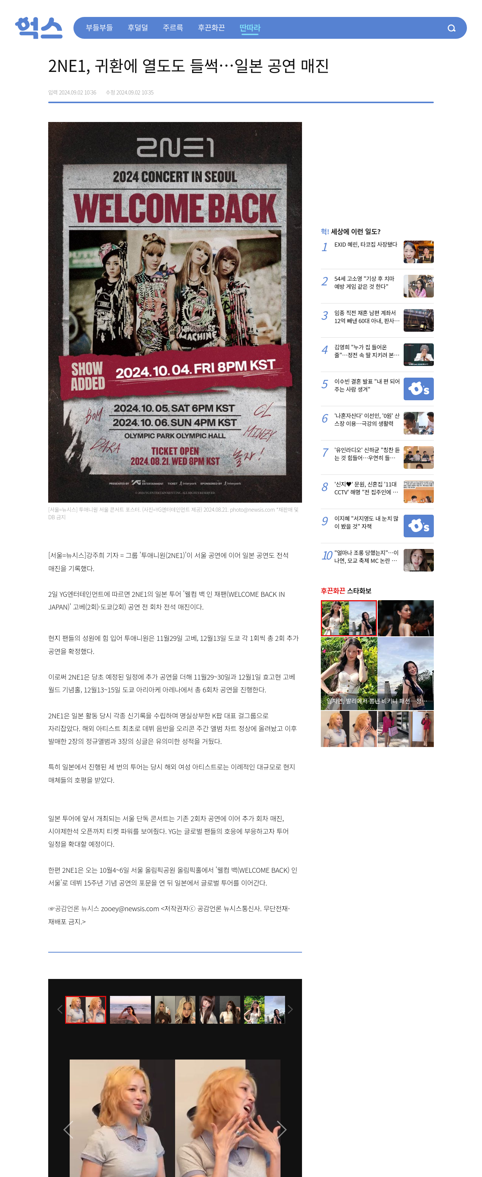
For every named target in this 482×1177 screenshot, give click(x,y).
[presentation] (58, 1009)
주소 (428, 90)
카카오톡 (412, 90)
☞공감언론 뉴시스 (73, 908)
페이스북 (380, 90)
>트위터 (396, 90)
